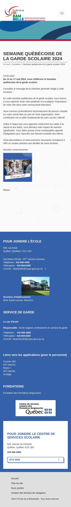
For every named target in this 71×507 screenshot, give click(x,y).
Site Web (14, 459)
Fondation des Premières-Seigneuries (22, 393)
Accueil (6, 64)
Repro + (7, 368)
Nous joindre (17, 488)
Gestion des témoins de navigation (28, 493)
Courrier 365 (9, 361)
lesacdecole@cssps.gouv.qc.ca (28, 339)
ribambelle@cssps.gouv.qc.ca (28, 268)
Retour (6, 190)
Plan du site (17, 483)
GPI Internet (9, 364)
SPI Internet (9, 371)
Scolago (7, 374)
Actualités (16, 64)
